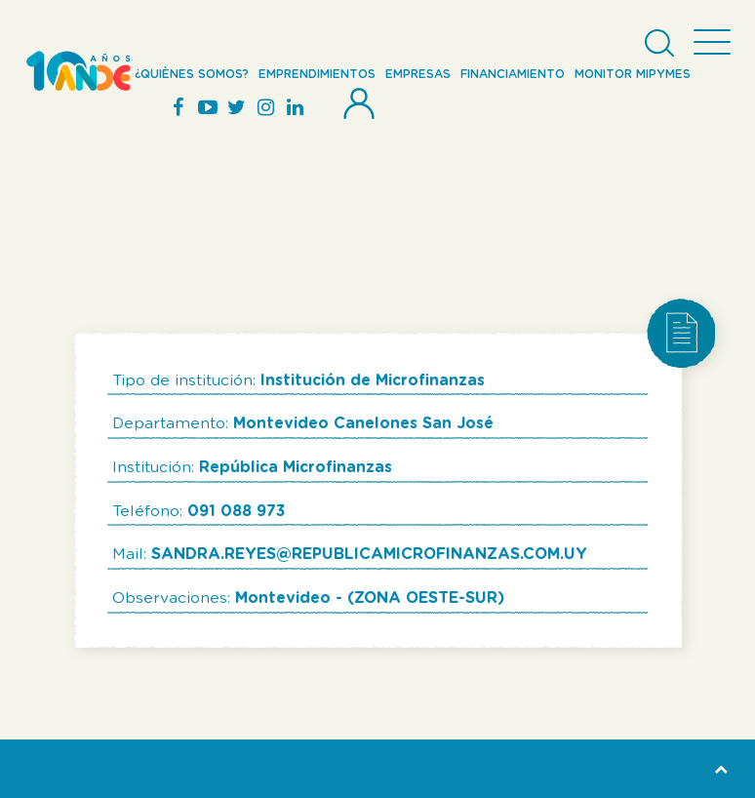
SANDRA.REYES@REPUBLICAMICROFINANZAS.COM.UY (369, 554)
